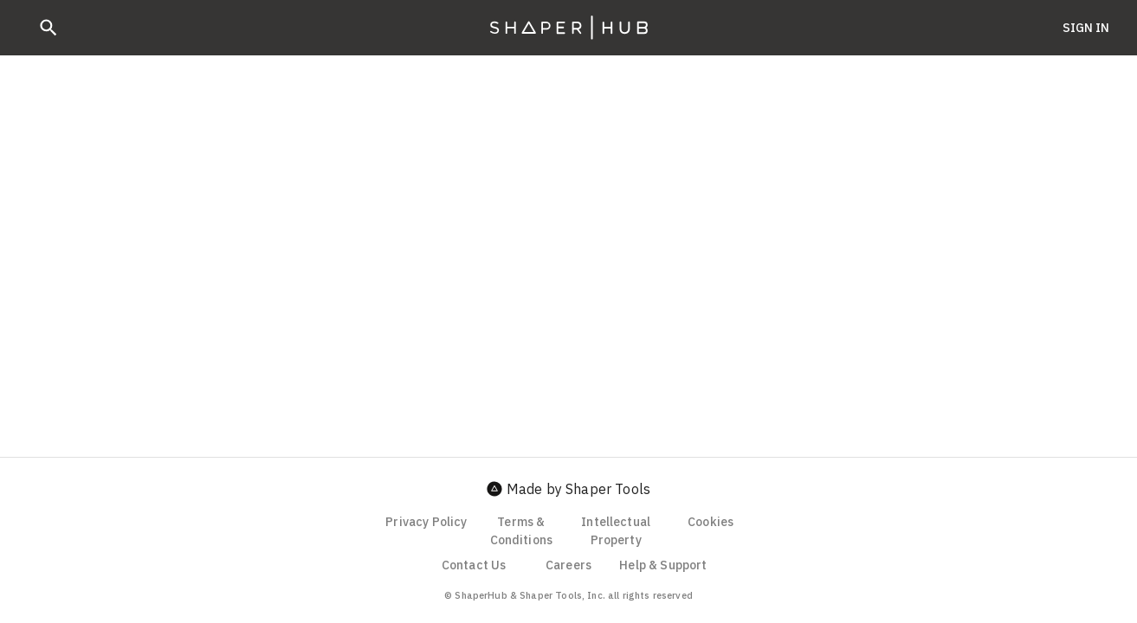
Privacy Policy (426, 522)
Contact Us (474, 565)
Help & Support (663, 565)
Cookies (710, 522)
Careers (568, 565)
